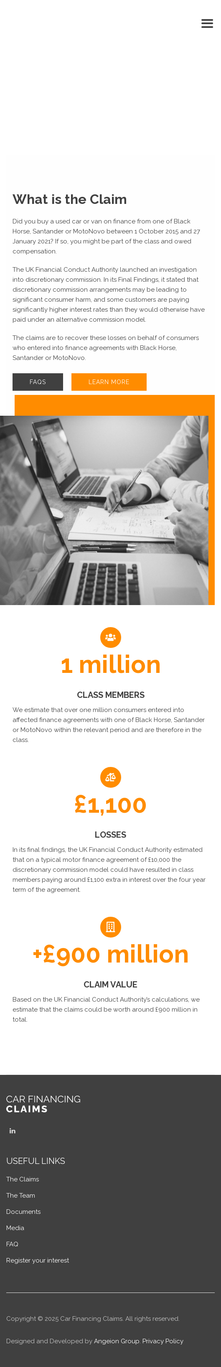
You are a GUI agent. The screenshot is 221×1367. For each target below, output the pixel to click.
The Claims (22, 1179)
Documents (23, 1212)
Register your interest (37, 1260)
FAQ (12, 1244)
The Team (20, 1195)
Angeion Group (117, 1341)
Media (15, 1228)
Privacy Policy (162, 1341)
